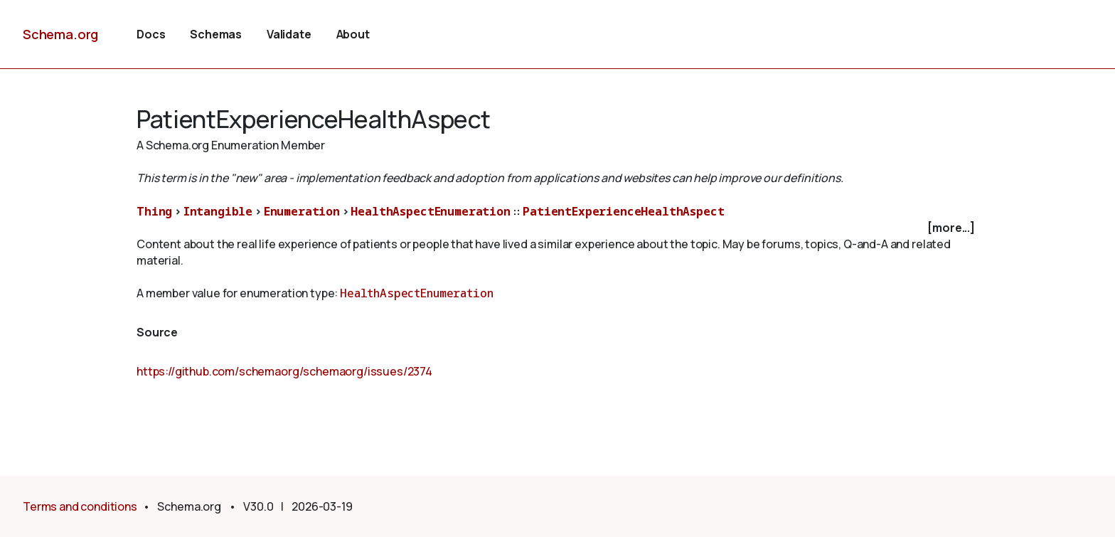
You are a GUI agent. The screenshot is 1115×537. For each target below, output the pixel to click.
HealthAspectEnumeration (430, 211)
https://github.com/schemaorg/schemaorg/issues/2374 (284, 371)
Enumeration (302, 211)
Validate (289, 34)
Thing (154, 211)
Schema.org (60, 34)
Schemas (216, 34)
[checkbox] (557, 228)
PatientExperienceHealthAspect (623, 211)
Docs (151, 34)
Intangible (217, 211)
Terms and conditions (80, 506)
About (353, 34)
